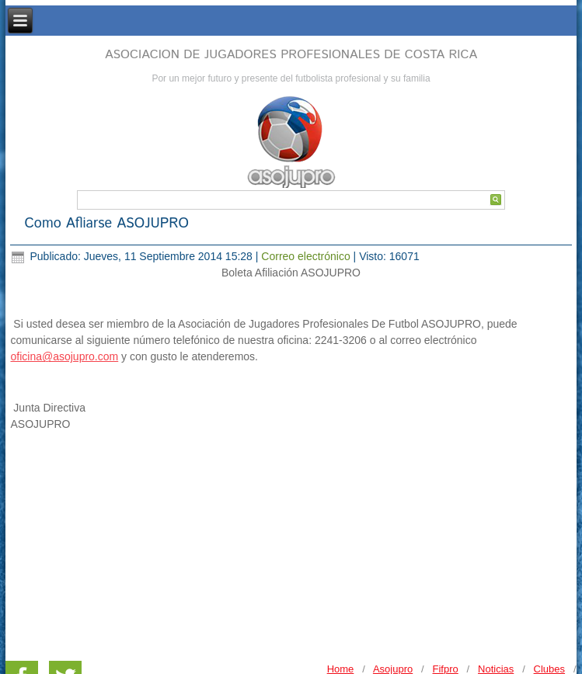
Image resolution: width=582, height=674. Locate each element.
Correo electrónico (307, 256)
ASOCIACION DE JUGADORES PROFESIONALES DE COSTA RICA (291, 55)
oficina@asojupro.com (64, 356)
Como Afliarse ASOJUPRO (106, 224)
